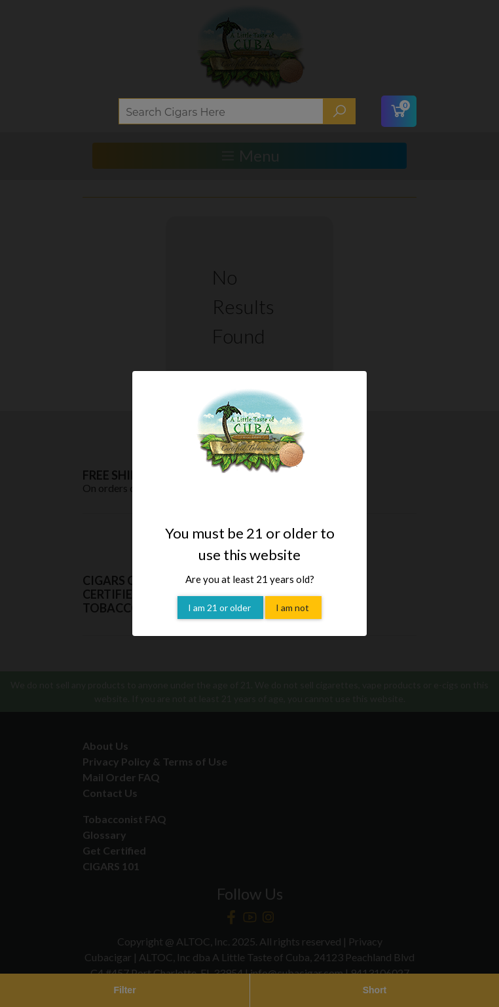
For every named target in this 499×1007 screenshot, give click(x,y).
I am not (293, 607)
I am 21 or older (220, 607)
